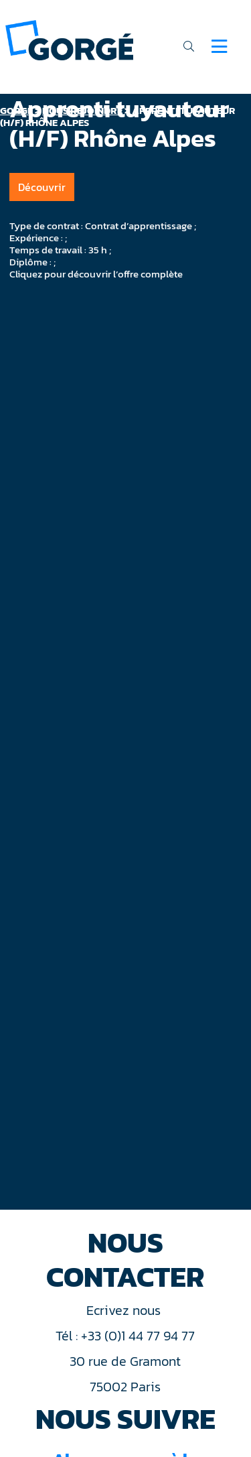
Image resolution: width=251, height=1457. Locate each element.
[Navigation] (219, 46)
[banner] (69, 39)
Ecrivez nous (125, 1310)
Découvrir (42, 187)
